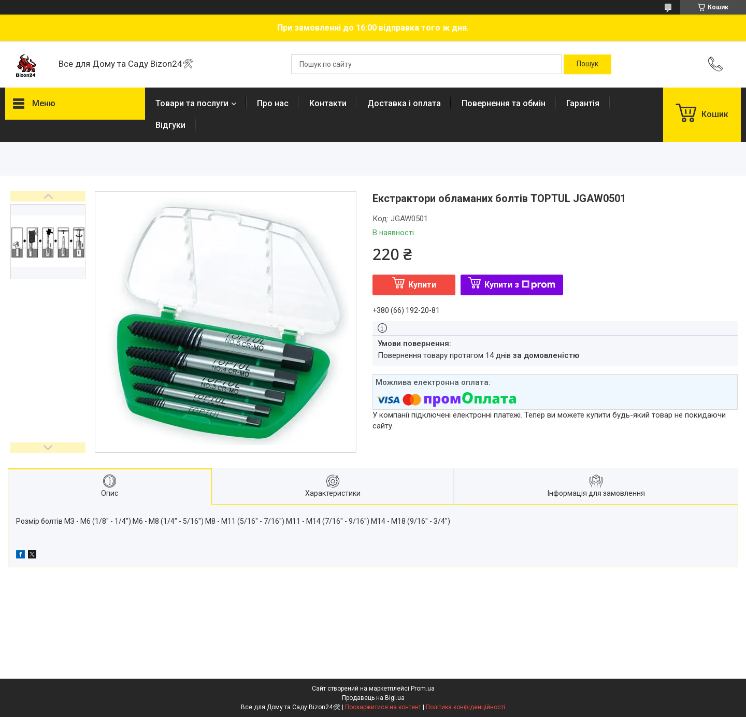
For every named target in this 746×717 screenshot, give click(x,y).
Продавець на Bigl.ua (373, 697)
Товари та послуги (191, 103)
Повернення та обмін (504, 103)
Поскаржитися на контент (383, 707)
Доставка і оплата (404, 103)
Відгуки (170, 125)
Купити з (519, 285)
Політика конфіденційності (465, 707)
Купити (422, 285)
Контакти (328, 103)
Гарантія (582, 103)
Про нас (273, 103)
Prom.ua (423, 688)
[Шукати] (587, 64)
